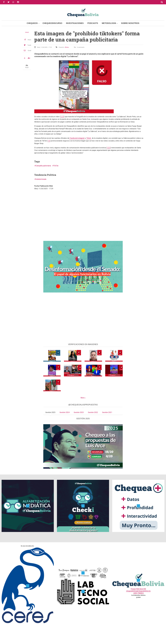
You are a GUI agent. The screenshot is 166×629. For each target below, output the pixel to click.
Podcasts (92, 23)
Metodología (109, 23)
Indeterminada (41, 179)
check (27, 32)
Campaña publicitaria (43, 166)
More (82, 398)
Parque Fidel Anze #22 (138, 589)
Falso (67, 47)
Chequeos (32, 23)
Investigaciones (75, 23)
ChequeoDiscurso (52, 23)
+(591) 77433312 (138, 593)
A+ (29, 58)
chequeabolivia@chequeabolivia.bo (138, 591)
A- (25, 58)
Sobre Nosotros (130, 23)
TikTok (56, 166)
